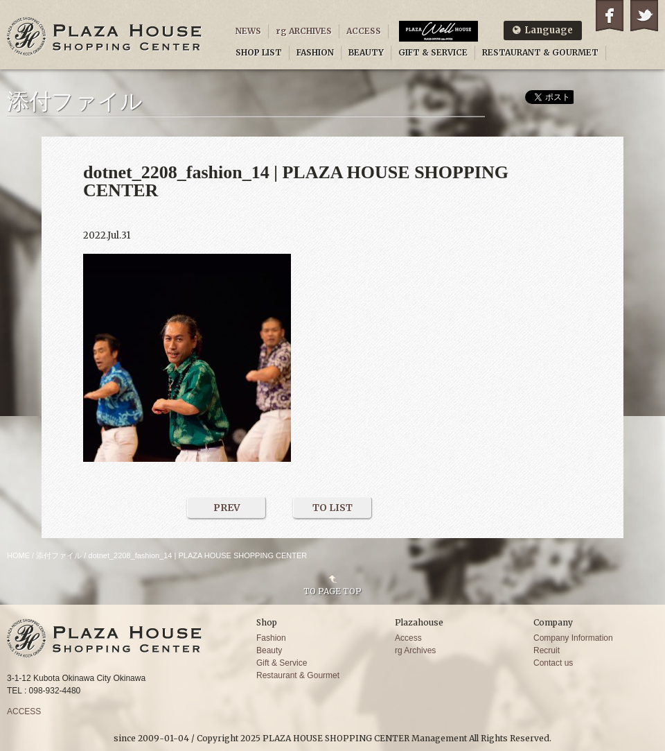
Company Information (573, 638)
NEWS (248, 31)
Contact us (553, 663)
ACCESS (363, 31)
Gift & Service (281, 663)
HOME (18, 555)
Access (408, 638)
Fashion (271, 638)
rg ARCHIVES (304, 31)
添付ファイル (59, 555)
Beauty (269, 650)
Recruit (546, 650)
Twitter (644, 15)
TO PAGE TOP (332, 591)
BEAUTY (366, 52)
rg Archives (415, 650)
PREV (226, 507)
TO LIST (332, 507)
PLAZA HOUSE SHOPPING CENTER (104, 36)
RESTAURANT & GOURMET (540, 52)
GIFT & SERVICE (433, 52)
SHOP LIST (259, 52)
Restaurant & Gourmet (297, 675)
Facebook (609, 15)
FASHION (315, 52)
